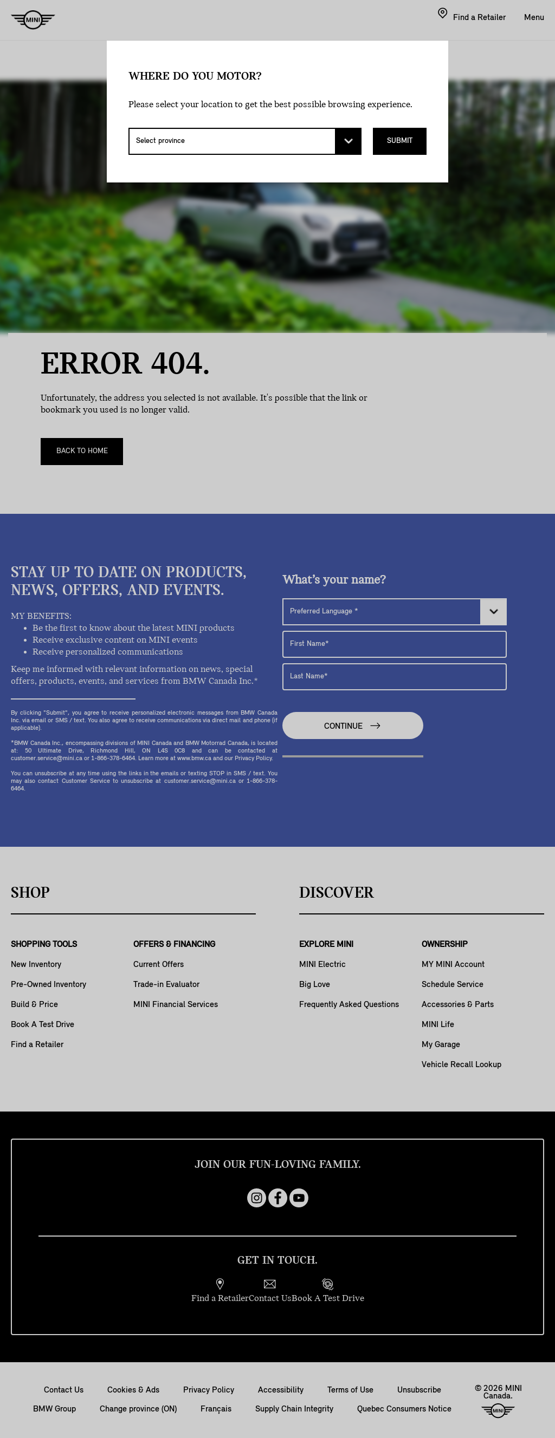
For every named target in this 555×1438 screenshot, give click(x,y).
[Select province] (245, 141)
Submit (399, 141)
